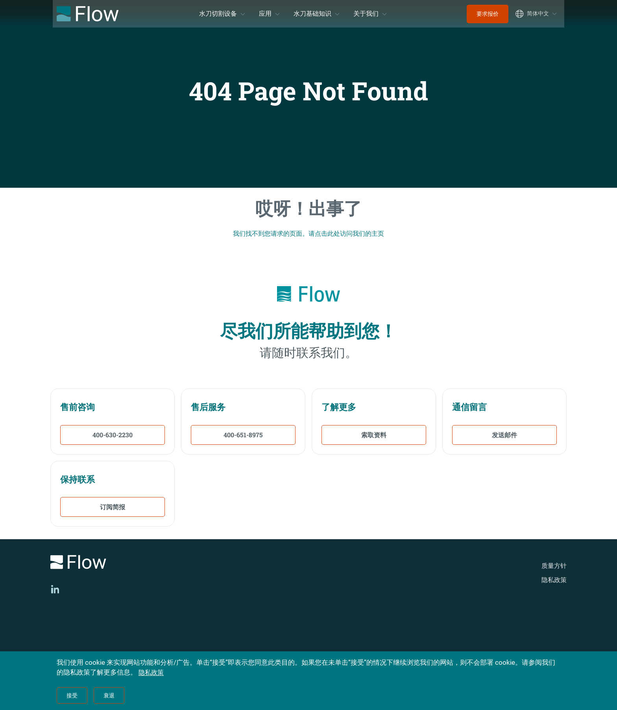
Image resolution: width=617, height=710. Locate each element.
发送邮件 (504, 435)
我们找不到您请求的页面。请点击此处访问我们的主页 (308, 233)
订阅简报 (112, 507)
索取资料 (373, 435)
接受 (72, 695)
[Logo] (151, 563)
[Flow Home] (87, 14)
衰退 (109, 695)
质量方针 (554, 565)
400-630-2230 (112, 435)
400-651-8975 (243, 435)
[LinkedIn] (55, 589)
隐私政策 (554, 580)
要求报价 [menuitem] (488, 14)
